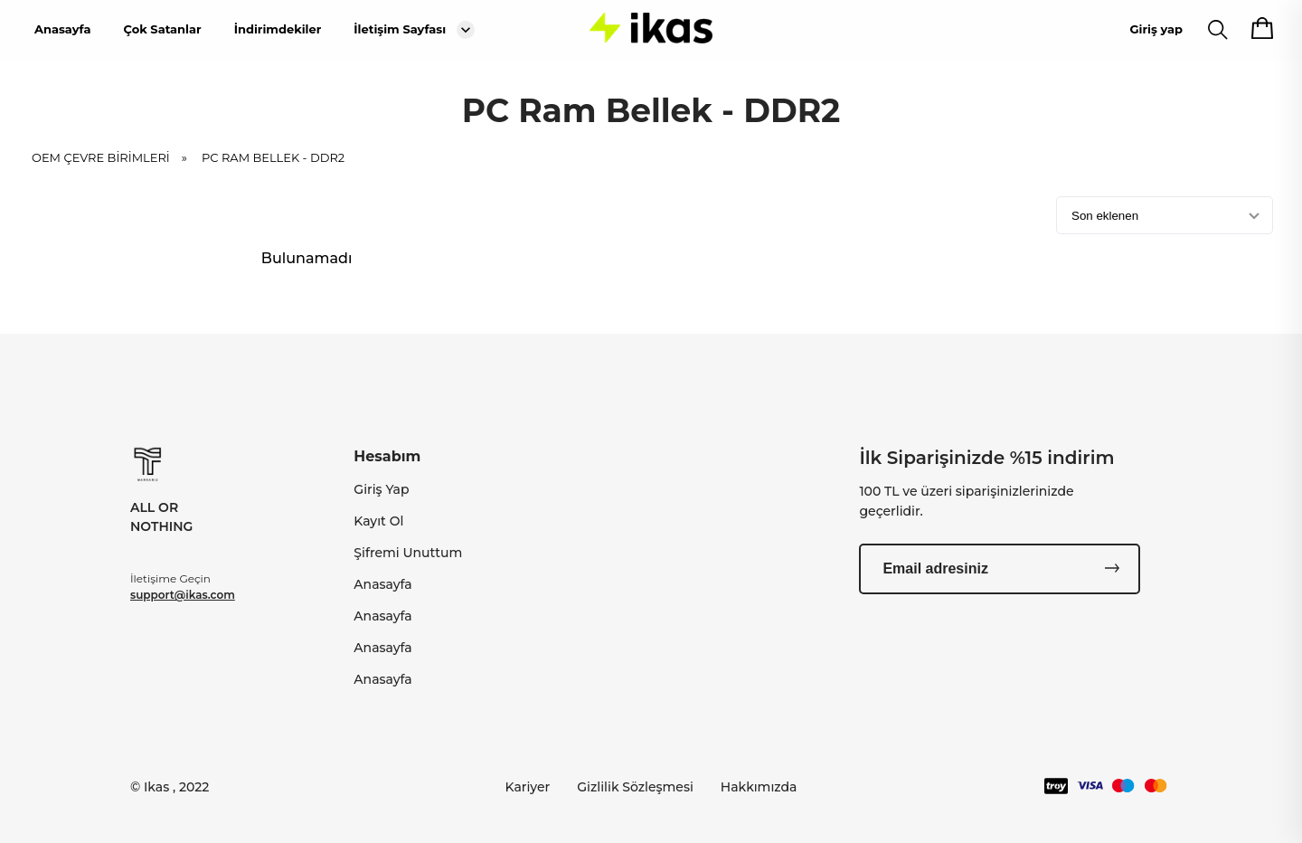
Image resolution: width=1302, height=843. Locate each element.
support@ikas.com (182, 594)
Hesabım (387, 456)
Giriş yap (1156, 29)
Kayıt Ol (378, 521)
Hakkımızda (759, 787)
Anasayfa (62, 29)
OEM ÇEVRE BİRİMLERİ (115, 157)
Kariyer (528, 787)
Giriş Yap (381, 489)
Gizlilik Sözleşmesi (635, 787)
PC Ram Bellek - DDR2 (273, 157)
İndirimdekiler (278, 29)
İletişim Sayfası (400, 29)
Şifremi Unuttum (408, 553)
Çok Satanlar (162, 29)
